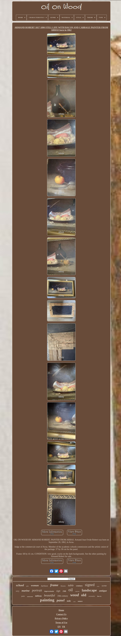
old (83, 595)
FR (63, 627)
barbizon (44, 586)
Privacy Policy (61, 618)
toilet (98, 586)
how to (99, 596)
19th (64, 591)
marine (26, 590)
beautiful (49, 595)
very (17, 591)
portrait (37, 590)
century (79, 586)
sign (58, 591)
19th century (62, 596)
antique (103, 590)
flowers (63, 586)
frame (54, 585)
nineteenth (30, 596)
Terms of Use (61, 622)
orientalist (92, 596)
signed (90, 585)
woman (35, 585)
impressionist (49, 591)
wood (74, 595)
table (71, 585)
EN (59, 627)
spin (27, 586)
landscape (89, 590)
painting (47, 600)
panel (61, 600)
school (20, 585)
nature (80, 601)
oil (70, 590)
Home (61, 610)
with (74, 601)
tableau (38, 596)
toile (69, 601)
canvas (77, 591)
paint (23, 596)
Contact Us (61, 614)
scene (104, 585)
